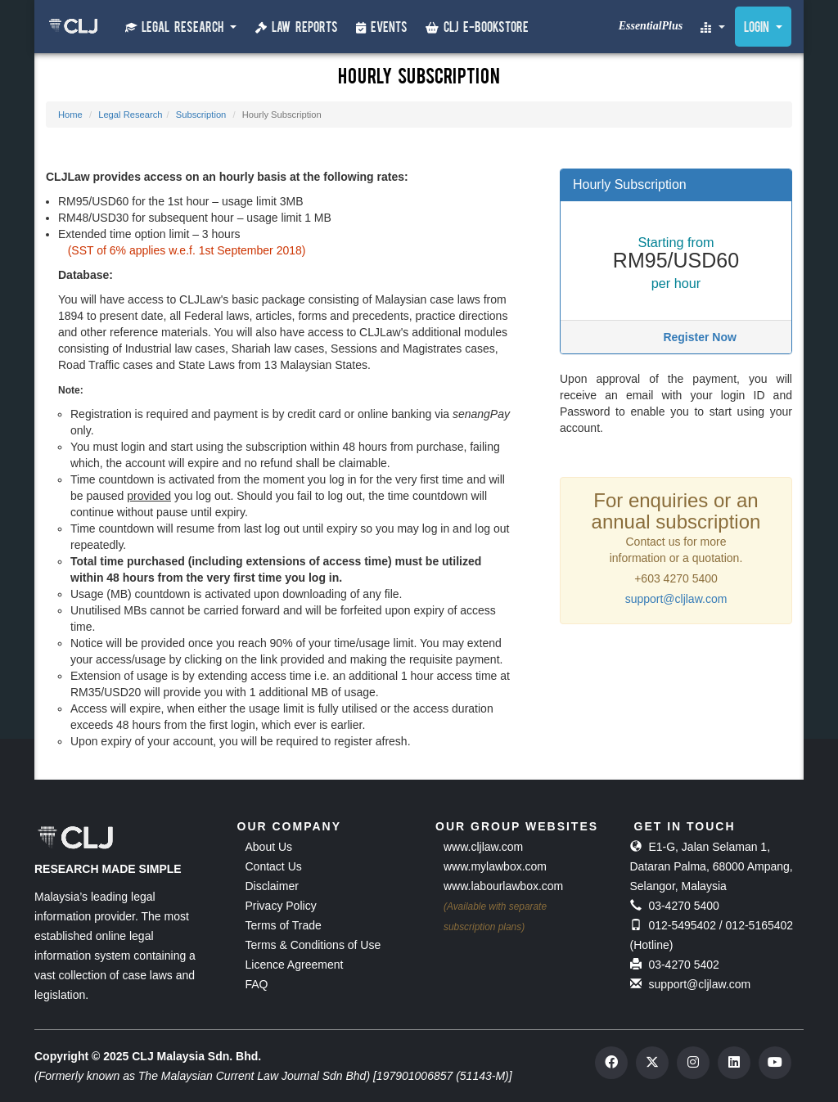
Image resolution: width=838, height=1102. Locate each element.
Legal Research (130, 114)
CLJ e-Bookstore (477, 28)
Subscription (201, 114)
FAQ (257, 984)
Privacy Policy (281, 905)
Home (70, 114)
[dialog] (774, 1036)
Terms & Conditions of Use (313, 944)
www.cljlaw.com (483, 846)
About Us (269, 846)
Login (763, 28)
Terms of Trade (284, 925)
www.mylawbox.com (495, 866)
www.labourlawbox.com (503, 886)
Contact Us (274, 866)
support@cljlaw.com (676, 598)
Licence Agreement (295, 964)
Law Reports (296, 28)
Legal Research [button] (181, 27)
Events (382, 28)
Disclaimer (272, 886)
